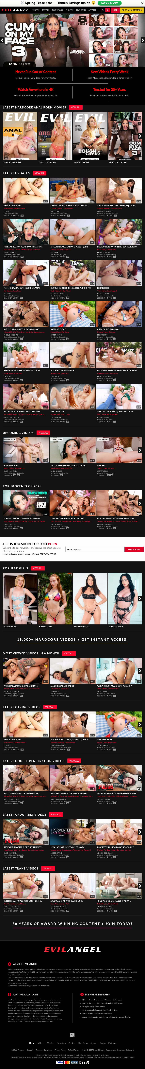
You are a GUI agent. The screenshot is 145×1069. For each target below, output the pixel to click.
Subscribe (134, 549)
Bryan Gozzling (104, 252)
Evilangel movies (37, 1016)
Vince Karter (101, 291)
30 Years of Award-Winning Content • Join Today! (72, 924)
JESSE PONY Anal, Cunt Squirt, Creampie (22, 288)
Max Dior (35, 689)
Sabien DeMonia (10, 471)
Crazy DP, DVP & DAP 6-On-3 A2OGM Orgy (115, 518)
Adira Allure (101, 414)
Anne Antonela (56, 904)
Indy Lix (128, 850)
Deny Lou (24, 332)
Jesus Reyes (76, 521)
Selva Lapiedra (67, 850)
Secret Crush (56, 335)
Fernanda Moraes (19, 904)
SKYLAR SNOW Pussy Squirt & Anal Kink (22, 370)
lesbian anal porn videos (17, 1011)
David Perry (55, 211)
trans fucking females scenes (48, 1011)
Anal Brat (101, 465)
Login (115, 10)
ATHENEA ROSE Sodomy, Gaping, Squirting (116, 206)
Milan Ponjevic (65, 250)
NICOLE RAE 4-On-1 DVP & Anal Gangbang (22, 412)
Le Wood (7, 211)
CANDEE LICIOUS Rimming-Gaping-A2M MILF (70, 206)
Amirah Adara (9, 689)
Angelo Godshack (103, 208)
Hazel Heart (111, 250)
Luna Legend (103, 288)
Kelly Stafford (56, 521)
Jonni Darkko (9, 250)
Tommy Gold (78, 850)
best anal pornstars (55, 977)
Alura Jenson (97, 977)
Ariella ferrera (119, 977)
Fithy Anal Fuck (11, 465)
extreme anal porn (14, 983)
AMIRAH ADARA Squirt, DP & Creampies (21, 686)
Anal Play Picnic (58, 329)
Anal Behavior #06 (12, 162)
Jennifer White (116, 627)
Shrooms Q (113, 373)
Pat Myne (54, 252)
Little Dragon (57, 412)
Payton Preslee (66, 468)
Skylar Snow (8, 373)
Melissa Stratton (21, 250)
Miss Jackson (20, 468)
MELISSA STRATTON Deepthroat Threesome (23, 247)
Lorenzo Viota (68, 208)
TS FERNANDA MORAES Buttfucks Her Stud (23, 901)
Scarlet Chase (56, 332)
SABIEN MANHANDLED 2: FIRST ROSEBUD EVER (116, 793)
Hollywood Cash (33, 250)
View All (76, 107)
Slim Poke (41, 521)
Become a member (132, 10)
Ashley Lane (55, 250)
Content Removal (129, 1057)
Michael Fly (8, 332)
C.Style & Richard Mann (108, 329)
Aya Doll (66, 904)
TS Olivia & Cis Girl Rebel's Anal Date (114, 901)
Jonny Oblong (9, 468)
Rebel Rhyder (67, 521)
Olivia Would (113, 904)
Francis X (87, 850)
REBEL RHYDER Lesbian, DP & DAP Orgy (68, 518)
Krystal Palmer (65, 291)
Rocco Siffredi (57, 853)
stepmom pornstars (43, 1013)
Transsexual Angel (12, 907)
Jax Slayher (8, 291)
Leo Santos (133, 796)
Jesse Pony (17, 291)
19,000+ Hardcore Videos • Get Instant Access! (72, 639)
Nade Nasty (101, 250)
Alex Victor (8, 904)
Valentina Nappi (86, 977)
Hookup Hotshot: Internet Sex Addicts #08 (117, 247)
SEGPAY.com (92, 1057)
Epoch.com (22, 1057)
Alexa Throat (55, 373)
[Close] (142, 3)
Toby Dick (64, 373)
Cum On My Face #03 (118, 162)
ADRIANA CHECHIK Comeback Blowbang (22, 518)
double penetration (15, 1013)
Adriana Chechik (21, 521)
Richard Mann (102, 332)
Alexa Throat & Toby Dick (62, 370)
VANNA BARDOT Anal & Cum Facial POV (114, 686)
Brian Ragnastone (35, 332)
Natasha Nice (108, 977)
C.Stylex (112, 332)
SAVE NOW (109, 3)
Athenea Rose (116, 208)
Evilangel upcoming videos (18, 1019)
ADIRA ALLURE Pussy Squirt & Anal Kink (115, 412)
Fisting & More (103, 294)
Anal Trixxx (102, 691)
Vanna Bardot (113, 689)
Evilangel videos (32, 977)
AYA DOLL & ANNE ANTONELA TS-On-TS (67, 901)
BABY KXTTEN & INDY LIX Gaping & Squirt (115, 847)
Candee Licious (56, 208)
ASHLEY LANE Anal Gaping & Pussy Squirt (69, 247)
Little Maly (86, 521)
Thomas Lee (101, 521)
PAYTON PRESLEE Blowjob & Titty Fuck (68, 465)
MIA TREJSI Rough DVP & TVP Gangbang (21, 329)
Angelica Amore (19, 208)
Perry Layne (37, 414)
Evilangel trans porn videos (115, 980)
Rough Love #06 (81, 162)
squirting (32, 1011)
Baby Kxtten (111, 850)
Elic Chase (65, 332)
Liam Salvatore (26, 414)
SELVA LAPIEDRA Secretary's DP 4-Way (67, 847)
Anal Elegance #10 (47, 162)
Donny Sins (32, 521)
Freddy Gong (126, 521)
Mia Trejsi (16, 332)
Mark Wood (8, 208)
